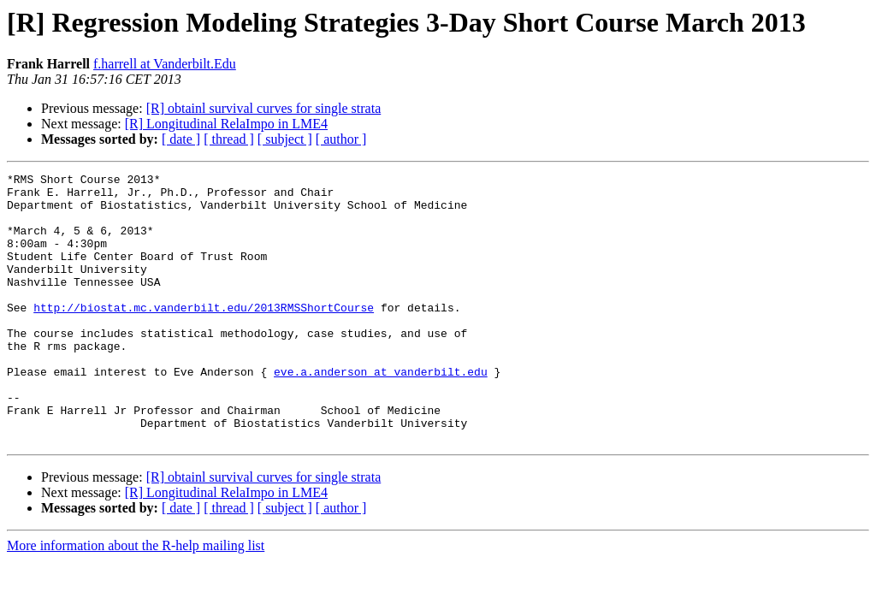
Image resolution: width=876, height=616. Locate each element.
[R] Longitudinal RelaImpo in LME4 (226, 123)
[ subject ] (284, 139)
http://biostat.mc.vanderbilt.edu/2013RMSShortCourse (203, 335)
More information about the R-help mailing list (135, 599)
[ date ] (181, 139)
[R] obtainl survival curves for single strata (264, 108)
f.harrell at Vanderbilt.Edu (164, 63)
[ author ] (341, 139)
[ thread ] (229, 139)
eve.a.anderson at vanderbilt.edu (381, 412)
